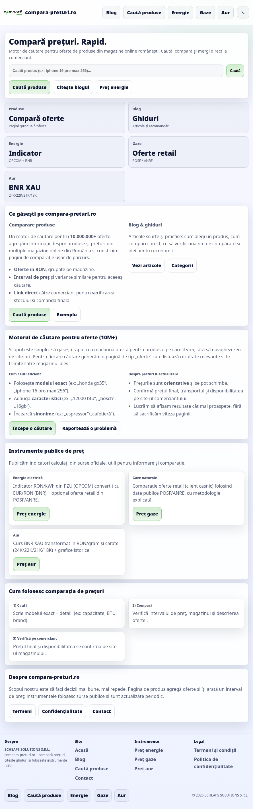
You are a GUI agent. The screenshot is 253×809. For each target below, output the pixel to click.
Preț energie (114, 87)
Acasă (81, 750)
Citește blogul (73, 87)
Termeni (22, 711)
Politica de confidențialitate (213, 763)
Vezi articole (146, 265)
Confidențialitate (62, 711)
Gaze (205, 12)
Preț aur (26, 564)
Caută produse (144, 12)
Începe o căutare (32, 428)
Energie (181, 12)
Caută (235, 70)
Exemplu (67, 314)
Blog (111, 12)
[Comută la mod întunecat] (243, 12)
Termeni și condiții (215, 750)
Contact (101, 711)
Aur (225, 12)
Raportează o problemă (89, 428)
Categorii (182, 265)
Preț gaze (147, 514)
